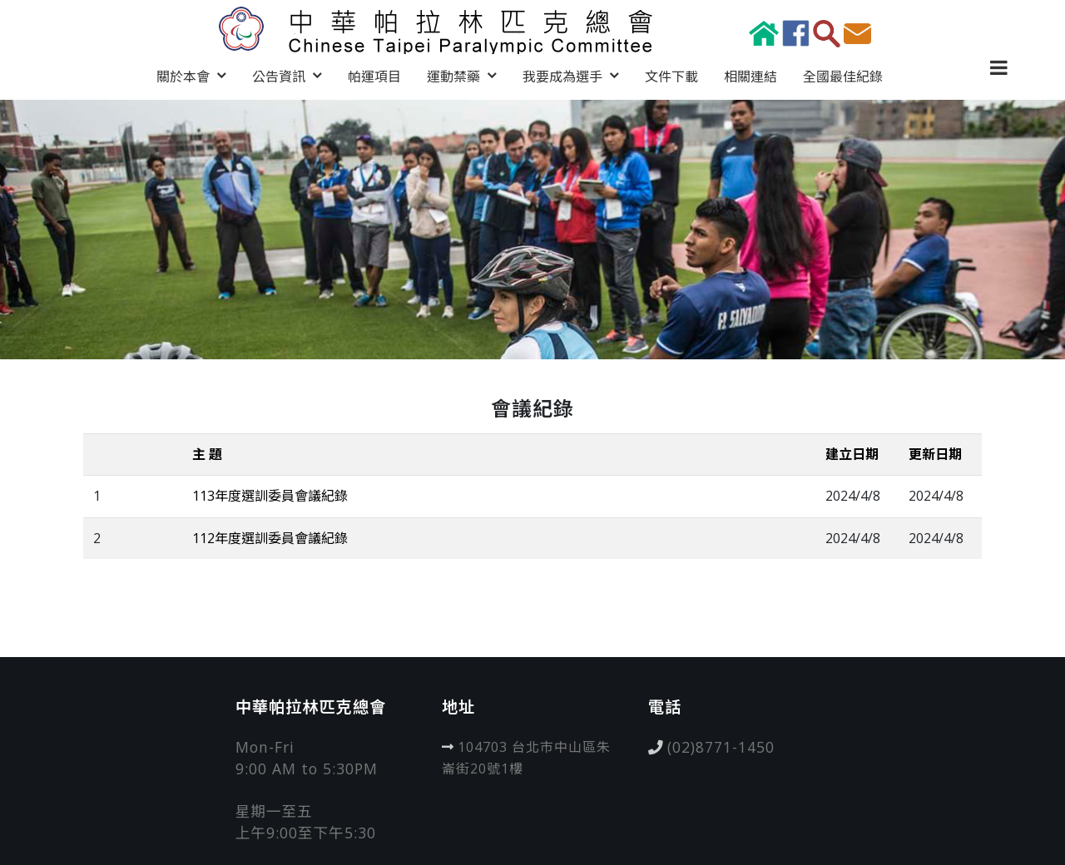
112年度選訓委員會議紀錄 (270, 538)
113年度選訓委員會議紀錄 (270, 496)
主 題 (207, 454)
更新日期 (935, 454)
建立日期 (852, 454)
